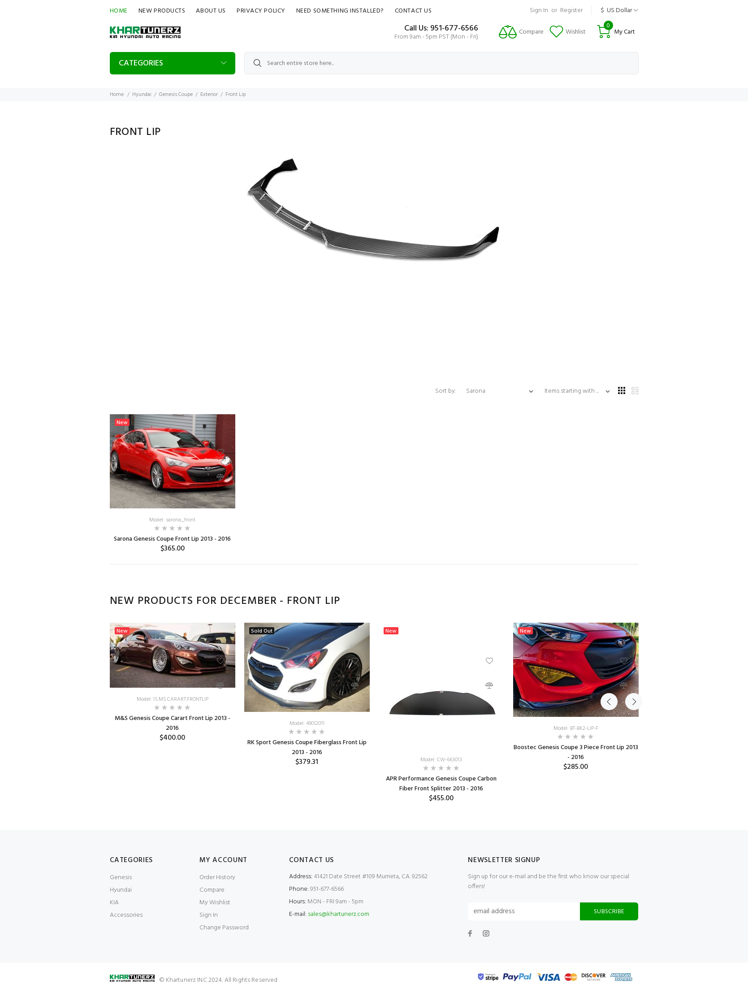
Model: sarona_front (172, 520)
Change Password (224, 928)
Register (571, 10)
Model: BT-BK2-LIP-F (575, 728)
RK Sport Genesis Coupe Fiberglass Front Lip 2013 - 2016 (307, 747)
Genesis (121, 877)
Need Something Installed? (340, 11)
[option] (172, 682)
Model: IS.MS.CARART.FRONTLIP (172, 699)
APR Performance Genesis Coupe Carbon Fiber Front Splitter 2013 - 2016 (441, 784)
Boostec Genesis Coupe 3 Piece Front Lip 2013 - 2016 (576, 752)
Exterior (209, 94)
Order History (217, 877)
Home (119, 11)
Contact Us (413, 11)
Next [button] (630, 601)
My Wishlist (214, 903)
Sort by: (446, 391)
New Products (162, 11)
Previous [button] (609, 601)
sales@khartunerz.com (338, 914)
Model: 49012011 (307, 723)
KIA (114, 903)
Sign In (539, 10)
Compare (212, 890)
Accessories (126, 915)
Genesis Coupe (176, 94)
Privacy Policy (261, 11)
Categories (141, 63)
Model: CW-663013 (441, 759)
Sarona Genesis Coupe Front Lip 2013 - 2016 (172, 539)
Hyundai (141, 94)
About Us (210, 11)
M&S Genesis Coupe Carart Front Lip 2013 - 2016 (172, 723)
